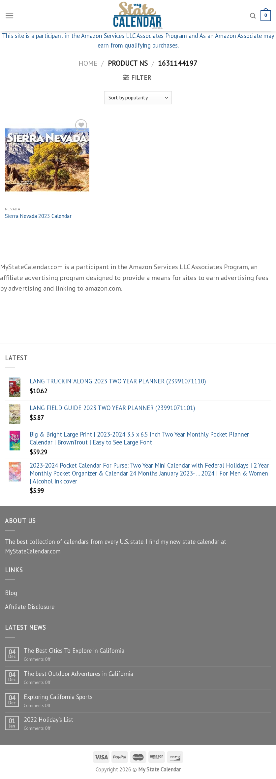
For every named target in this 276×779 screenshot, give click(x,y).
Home (87, 63)
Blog (11, 593)
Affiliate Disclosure (29, 607)
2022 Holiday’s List (48, 719)
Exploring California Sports (58, 696)
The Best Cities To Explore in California (74, 650)
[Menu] (9, 16)
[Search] (253, 15)
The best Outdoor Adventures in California (78, 673)
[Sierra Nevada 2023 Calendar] (47, 160)
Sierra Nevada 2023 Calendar (38, 216)
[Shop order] (137, 97)
